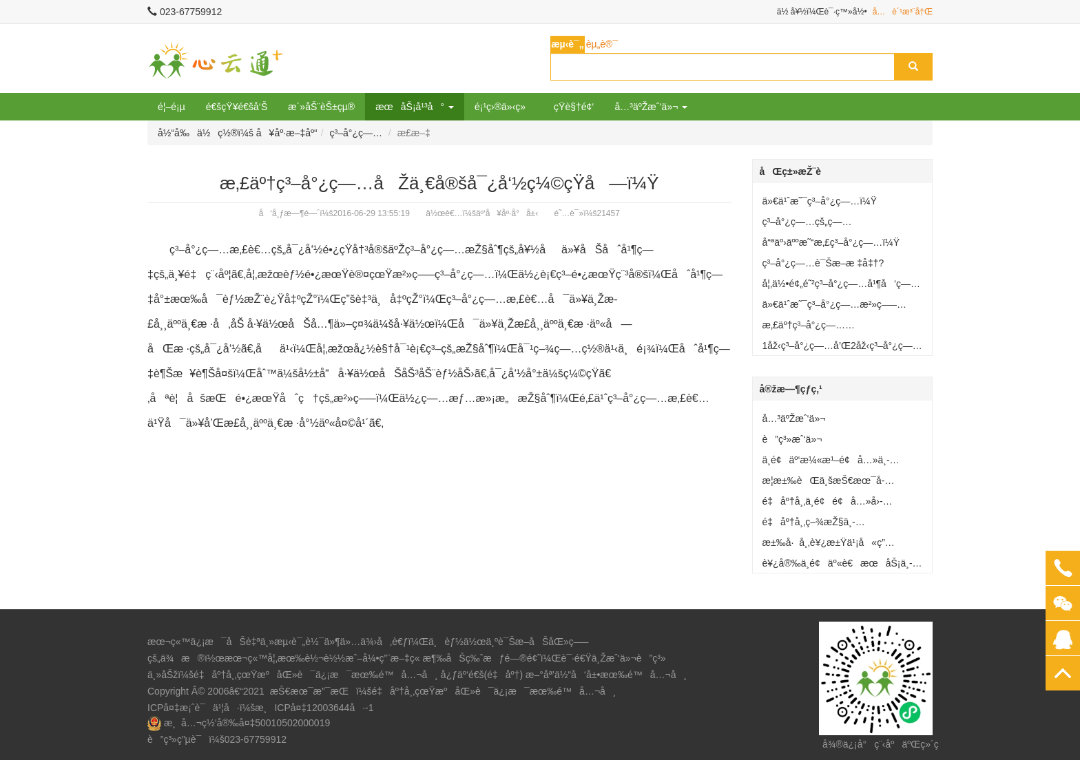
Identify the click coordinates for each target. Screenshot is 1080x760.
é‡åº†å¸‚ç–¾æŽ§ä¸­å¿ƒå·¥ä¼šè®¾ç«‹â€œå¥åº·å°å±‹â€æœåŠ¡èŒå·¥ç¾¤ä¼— (842, 524)
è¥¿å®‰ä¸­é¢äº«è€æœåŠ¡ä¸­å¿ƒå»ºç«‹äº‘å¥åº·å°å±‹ (837, 566)
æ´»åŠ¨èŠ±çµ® (321, 106)
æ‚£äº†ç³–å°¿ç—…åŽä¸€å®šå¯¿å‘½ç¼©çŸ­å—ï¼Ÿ (838, 327)
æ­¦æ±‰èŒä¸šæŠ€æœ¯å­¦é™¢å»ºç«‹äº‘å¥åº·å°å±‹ (823, 483)
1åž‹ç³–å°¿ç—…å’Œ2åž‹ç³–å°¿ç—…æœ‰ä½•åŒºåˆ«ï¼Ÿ (842, 348)
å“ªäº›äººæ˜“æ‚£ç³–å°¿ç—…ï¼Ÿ (831, 242)
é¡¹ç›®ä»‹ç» (504, 106)
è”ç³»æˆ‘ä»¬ (792, 439)
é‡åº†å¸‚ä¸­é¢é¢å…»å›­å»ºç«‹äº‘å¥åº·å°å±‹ (822, 504)
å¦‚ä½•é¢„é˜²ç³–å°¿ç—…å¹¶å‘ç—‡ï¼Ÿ (836, 286)
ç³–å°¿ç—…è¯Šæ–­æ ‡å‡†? (823, 262)
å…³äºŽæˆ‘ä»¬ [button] (650, 106)
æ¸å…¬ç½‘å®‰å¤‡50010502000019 (247, 722)
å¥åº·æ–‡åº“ (287, 132)
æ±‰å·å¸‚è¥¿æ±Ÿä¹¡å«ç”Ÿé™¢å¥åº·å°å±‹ (823, 545)
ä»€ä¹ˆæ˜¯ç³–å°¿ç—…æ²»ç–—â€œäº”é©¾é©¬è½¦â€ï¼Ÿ (829, 307)
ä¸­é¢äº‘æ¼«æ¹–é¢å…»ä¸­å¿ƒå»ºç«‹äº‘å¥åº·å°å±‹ (826, 462)
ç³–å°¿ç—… (356, 132)
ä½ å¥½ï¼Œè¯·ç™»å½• (822, 12)
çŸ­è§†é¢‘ (574, 106)
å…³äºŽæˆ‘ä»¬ (794, 418)
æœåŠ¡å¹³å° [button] (414, 106)
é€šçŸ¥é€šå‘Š (237, 106)
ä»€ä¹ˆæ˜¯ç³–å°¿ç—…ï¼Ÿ (820, 201)
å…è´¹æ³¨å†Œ (903, 12)
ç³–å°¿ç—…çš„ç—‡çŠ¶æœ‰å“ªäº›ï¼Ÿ (807, 224)
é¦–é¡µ (171, 106)
